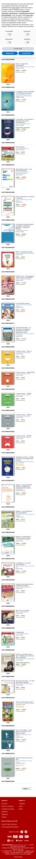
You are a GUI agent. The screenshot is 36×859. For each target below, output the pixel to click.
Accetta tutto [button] (26, 53)
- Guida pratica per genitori (23, 537)
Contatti (3, 817)
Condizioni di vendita (7, 809)
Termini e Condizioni (7, 806)
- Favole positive (24, 563)
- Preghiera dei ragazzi (25, 584)
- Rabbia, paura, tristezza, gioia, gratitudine (25, 656)
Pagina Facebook (21, 831)
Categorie (22, 803)
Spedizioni (4, 811)
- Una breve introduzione (24, 169)
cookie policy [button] (29, 15)
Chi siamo (4, 803)
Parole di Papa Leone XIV (9, 821)
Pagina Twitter (26, 831)
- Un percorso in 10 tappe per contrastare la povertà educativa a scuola (23, 330)
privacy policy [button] (16, 7)
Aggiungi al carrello (21, 57)
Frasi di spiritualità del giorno (10, 827)
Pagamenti (4, 814)
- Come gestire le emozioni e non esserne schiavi (24, 731)
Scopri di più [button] (18, 48)
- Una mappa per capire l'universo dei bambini (25, 276)
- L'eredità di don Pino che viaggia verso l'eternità (25, 458)
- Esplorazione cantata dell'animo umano (24, 486)
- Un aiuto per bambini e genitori (25, 681)
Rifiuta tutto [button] (10, 53)
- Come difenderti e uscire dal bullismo (24, 512)
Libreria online (18, 857)
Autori (21, 806)
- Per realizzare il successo (25, 92)
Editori (21, 809)
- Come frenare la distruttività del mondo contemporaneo (25, 121)
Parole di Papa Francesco (9, 824)
